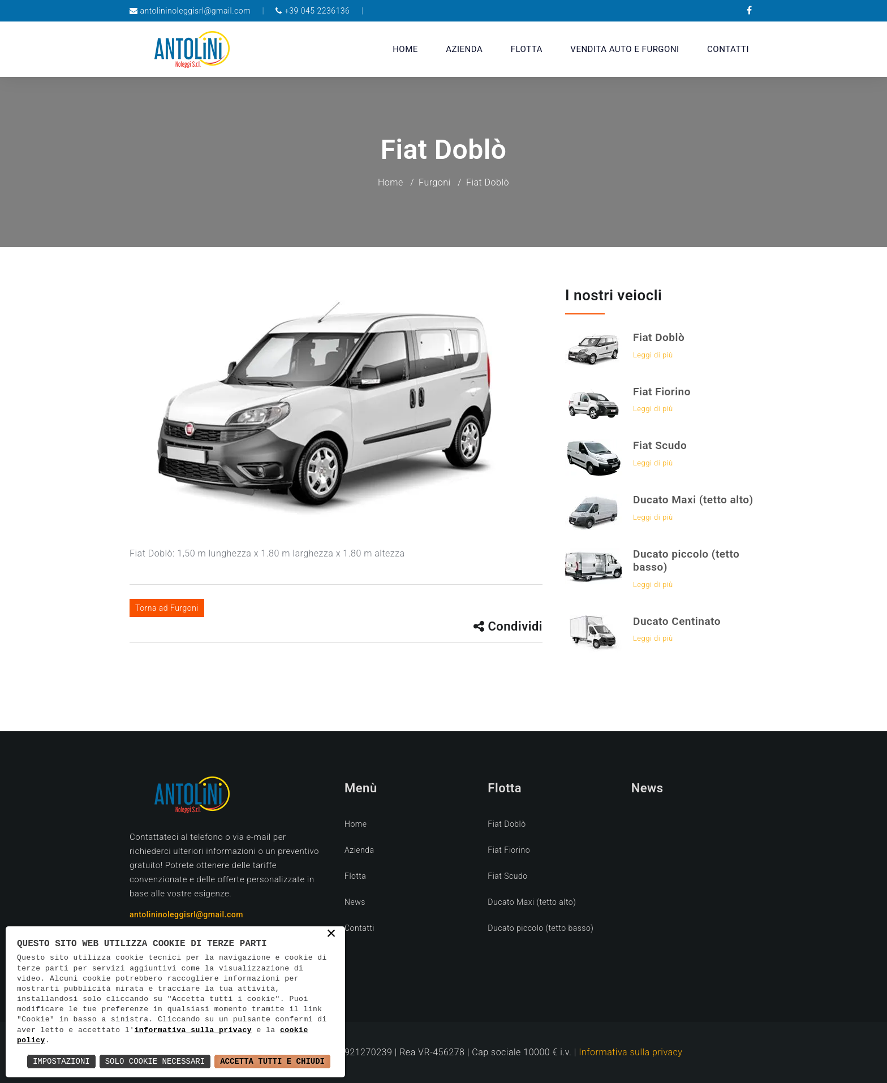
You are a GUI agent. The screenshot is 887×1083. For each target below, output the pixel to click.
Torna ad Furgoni (167, 607)
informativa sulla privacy (193, 1030)
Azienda (464, 49)
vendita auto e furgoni (624, 49)
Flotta (526, 49)
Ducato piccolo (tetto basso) (686, 560)
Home (405, 49)
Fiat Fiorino (662, 391)
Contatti (728, 49)
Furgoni (435, 182)
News (355, 902)
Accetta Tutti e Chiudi (272, 1061)
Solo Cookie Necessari (155, 1061)
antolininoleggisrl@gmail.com (195, 10)
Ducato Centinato (677, 621)
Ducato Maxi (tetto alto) (693, 499)
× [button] (331, 934)
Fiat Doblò (658, 337)
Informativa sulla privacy (630, 1052)
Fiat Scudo (660, 445)
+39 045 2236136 (317, 10)
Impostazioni (61, 1061)
